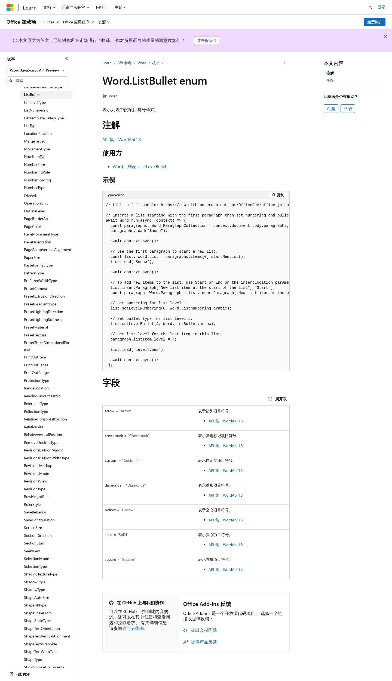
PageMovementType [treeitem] (41, 234)
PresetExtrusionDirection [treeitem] (44, 296)
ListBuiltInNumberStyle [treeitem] (43, 86)
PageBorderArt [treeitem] (36, 218)
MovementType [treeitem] (37, 148)
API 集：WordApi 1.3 (121, 139)
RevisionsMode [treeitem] (36, 473)
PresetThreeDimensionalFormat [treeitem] (46, 346)
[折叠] (66, 59)
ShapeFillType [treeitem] (35, 605)
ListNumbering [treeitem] (36, 110)
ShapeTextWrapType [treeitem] (40, 651)
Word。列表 (124, 166)
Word (141, 62)
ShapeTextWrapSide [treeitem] (40, 643)
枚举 (156, 62)
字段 (330, 80)
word (113, 95)
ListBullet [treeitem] (32, 94)
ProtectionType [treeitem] (36, 380)
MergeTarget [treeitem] (34, 141)
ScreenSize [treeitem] (33, 527)
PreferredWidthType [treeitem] (40, 280)
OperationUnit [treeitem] (36, 203)
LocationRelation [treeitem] (38, 133)
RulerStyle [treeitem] (32, 504)
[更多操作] (285, 62)
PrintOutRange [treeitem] (36, 372)
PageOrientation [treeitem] (37, 241)
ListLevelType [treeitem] (35, 102)
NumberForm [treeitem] (35, 164)
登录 (381, 7)
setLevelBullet (153, 166)
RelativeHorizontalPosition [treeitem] (45, 419)
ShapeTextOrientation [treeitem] (42, 628)
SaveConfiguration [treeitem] (39, 519)
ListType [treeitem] (30, 125)
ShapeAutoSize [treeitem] (36, 597)
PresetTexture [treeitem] (35, 335)
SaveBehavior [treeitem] (35, 512)
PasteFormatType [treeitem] (38, 265)
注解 (330, 73)
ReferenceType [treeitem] (36, 403)
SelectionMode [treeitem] (36, 558)
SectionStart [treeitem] (34, 543)
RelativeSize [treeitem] (33, 426)
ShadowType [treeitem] (34, 589)
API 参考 (124, 62)
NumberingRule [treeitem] (37, 172)
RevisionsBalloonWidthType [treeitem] (46, 457)
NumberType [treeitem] (34, 187)
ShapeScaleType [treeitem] (37, 620)
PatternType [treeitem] (34, 273)
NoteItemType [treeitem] (35, 156)
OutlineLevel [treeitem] (34, 210)
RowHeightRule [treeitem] (36, 496)
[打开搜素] (370, 7)
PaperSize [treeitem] (32, 257)
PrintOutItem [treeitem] (35, 357)
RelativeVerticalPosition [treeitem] (43, 434)
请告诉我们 (206, 40)
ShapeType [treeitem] (33, 659)
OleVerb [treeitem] (30, 195)
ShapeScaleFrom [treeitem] (38, 612)
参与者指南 (133, 628)
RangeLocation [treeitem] (36, 388)
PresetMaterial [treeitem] (36, 327)
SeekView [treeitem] (32, 550)
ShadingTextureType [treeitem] (40, 574)
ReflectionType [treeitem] (36, 411)
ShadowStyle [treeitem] (34, 581)
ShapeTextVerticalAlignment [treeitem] (47, 636)
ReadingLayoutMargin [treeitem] (42, 395)
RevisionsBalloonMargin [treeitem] (43, 450)
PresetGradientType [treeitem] (40, 304)
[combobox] (37, 70)
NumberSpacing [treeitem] (37, 179)
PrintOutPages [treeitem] (36, 364)
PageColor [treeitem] (32, 226)
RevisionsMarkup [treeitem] (38, 465)
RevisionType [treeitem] (34, 488)
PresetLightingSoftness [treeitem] (43, 319)
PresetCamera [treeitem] (35, 288)
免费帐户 (374, 21)
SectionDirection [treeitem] (38, 535)
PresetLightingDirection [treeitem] (43, 311)
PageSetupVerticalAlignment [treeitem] (47, 249)
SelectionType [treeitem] (35, 566)
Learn (107, 62)
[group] (196, 285)
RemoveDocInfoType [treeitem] (41, 442)
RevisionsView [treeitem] (35, 481)
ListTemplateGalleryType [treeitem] (44, 117)
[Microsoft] (10, 7)
